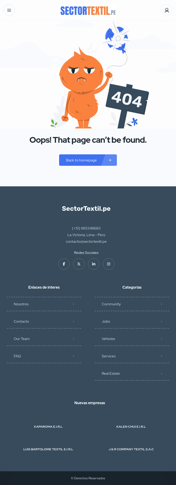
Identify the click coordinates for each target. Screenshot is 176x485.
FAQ (17, 356)
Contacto (21, 321)
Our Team (22, 338)
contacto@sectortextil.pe (86, 241)
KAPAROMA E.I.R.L (48, 426)
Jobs (106, 321)
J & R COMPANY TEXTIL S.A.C (131, 449)
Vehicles (108, 338)
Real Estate (111, 373)
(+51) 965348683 (86, 228)
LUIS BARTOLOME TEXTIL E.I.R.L (48, 449)
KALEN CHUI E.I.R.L (131, 426)
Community (111, 304)
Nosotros (21, 304)
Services (109, 356)
